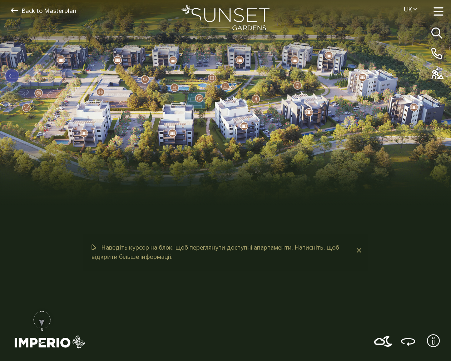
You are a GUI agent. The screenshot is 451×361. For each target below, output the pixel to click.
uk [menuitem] (410, 9)
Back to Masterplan (43, 10)
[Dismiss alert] (358, 250)
